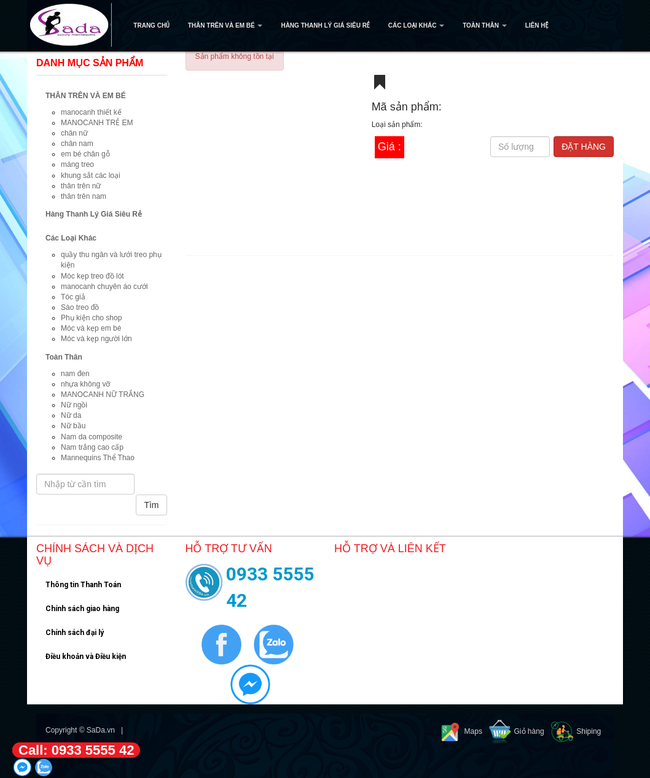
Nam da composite (91, 437)
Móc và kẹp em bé (91, 328)
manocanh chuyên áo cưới (104, 286)
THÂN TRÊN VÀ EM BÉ (225, 25)
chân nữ (74, 133)
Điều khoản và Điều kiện (85, 656)
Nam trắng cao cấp (92, 447)
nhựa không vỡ (85, 384)
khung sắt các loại (90, 175)
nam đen (75, 373)
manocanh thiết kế (91, 112)
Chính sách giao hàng (82, 608)
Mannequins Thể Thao (98, 457)
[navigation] (325, 26)
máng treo (77, 164)
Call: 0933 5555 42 (76, 750)
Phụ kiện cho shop (91, 318)
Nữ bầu (73, 426)
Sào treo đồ (80, 307)
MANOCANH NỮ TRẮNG (102, 394)
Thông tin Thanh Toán (83, 584)
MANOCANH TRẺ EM (97, 122)
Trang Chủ (151, 25)
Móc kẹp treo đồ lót (92, 276)
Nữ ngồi (74, 405)
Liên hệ (537, 25)
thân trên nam (83, 196)
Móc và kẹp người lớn (96, 338)
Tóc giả (73, 297)
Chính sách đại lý (74, 632)
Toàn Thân (484, 25)
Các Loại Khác (416, 25)
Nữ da (71, 415)
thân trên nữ (81, 186)
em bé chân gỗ (85, 154)
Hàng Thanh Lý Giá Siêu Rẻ (325, 25)
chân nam (77, 143)
